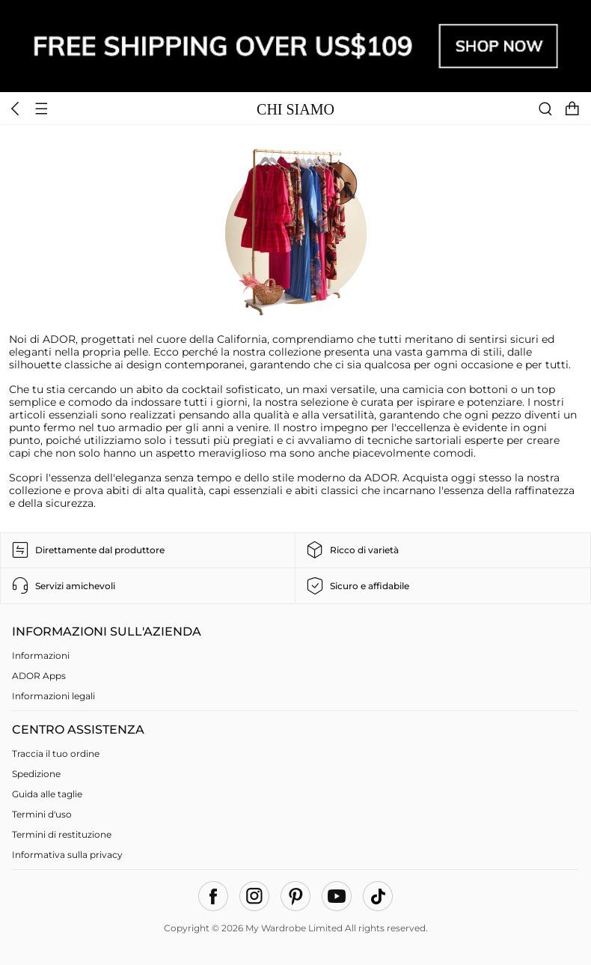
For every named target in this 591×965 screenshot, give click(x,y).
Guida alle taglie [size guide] (47, 794)
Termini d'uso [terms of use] (42, 814)
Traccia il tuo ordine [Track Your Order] (55, 753)
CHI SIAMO (295, 109)
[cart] (576, 108)
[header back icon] (15, 108)
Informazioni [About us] (41, 655)
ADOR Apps (39, 675)
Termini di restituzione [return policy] (61, 834)
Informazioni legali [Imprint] (53, 695)
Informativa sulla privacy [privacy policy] (67, 854)
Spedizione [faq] (36, 773)
